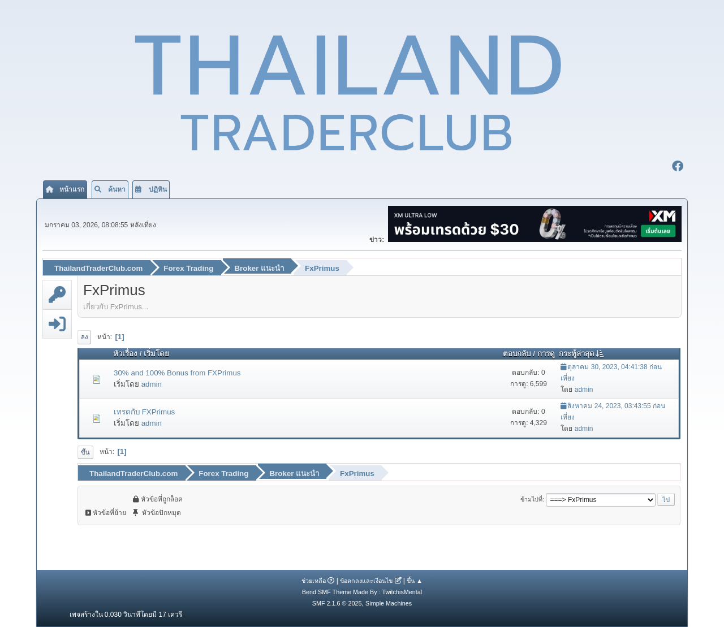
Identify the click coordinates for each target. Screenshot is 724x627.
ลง (84, 337)
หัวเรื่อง (125, 353)
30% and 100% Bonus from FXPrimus (177, 373)
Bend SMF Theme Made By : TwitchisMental (362, 592)
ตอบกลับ (517, 353)
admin (151, 384)
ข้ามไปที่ (531, 499)
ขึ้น (85, 452)
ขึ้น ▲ (415, 580)
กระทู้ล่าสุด (582, 353)
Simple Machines (388, 603)
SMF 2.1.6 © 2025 (337, 603)
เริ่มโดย (156, 353)
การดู (546, 353)
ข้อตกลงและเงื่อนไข (366, 580)
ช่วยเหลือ (313, 580)
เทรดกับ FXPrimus (144, 412)
